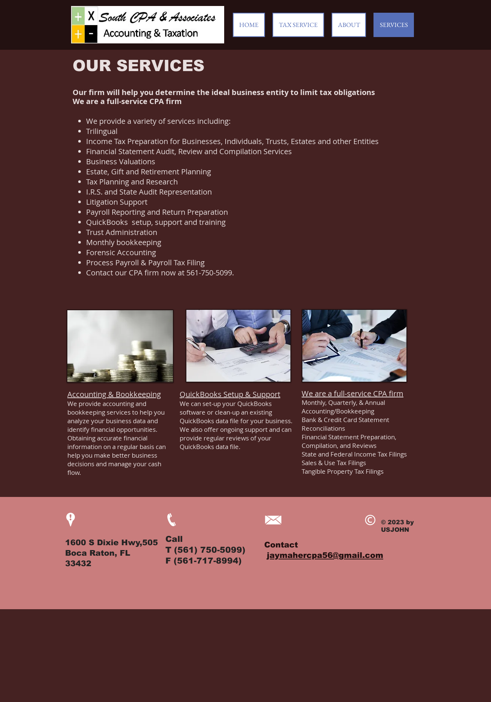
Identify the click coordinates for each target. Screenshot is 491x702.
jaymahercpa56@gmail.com (325, 555)
